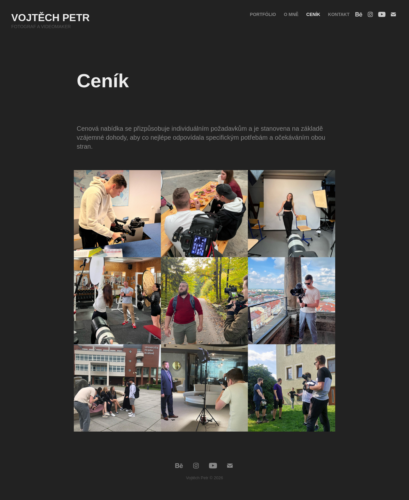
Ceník (313, 14)
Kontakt (339, 14)
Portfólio (263, 14)
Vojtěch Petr (50, 17)
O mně (291, 14)
